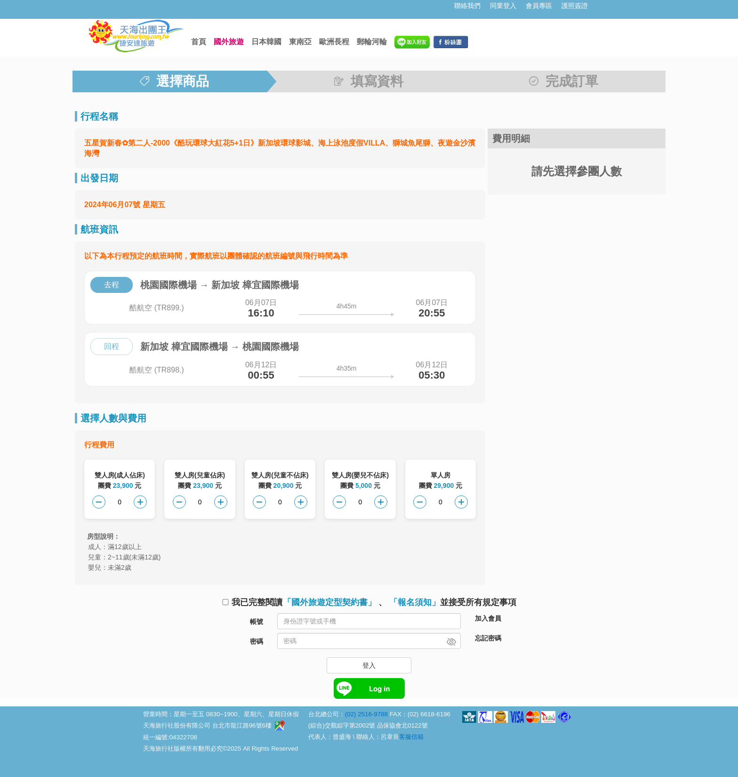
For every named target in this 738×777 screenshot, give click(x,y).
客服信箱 (411, 736)
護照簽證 (575, 5)
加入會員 (488, 618)
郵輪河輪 (372, 42)
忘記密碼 (488, 638)
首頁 (198, 42)
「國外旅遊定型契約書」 (329, 602)
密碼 (256, 641)
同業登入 (503, 5)
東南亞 (300, 42)
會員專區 (539, 5)
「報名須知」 (414, 602)
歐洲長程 (334, 42)
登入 (369, 665)
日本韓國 (266, 42)
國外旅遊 (229, 42)
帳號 (256, 621)
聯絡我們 (467, 5)
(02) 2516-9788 (366, 714)
